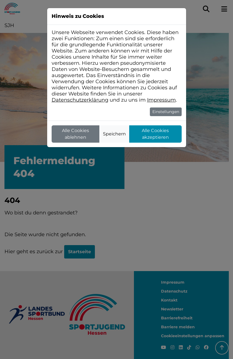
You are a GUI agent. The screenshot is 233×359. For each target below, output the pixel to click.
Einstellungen (165, 111)
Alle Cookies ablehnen (75, 134)
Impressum (161, 100)
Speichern (114, 134)
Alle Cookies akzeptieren (155, 134)
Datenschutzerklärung (80, 100)
